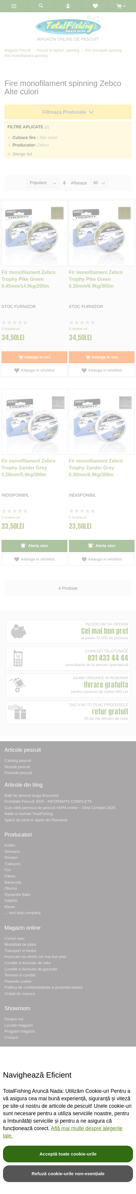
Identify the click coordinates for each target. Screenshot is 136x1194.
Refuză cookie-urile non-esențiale (68, 1173)
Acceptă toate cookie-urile (68, 1153)
